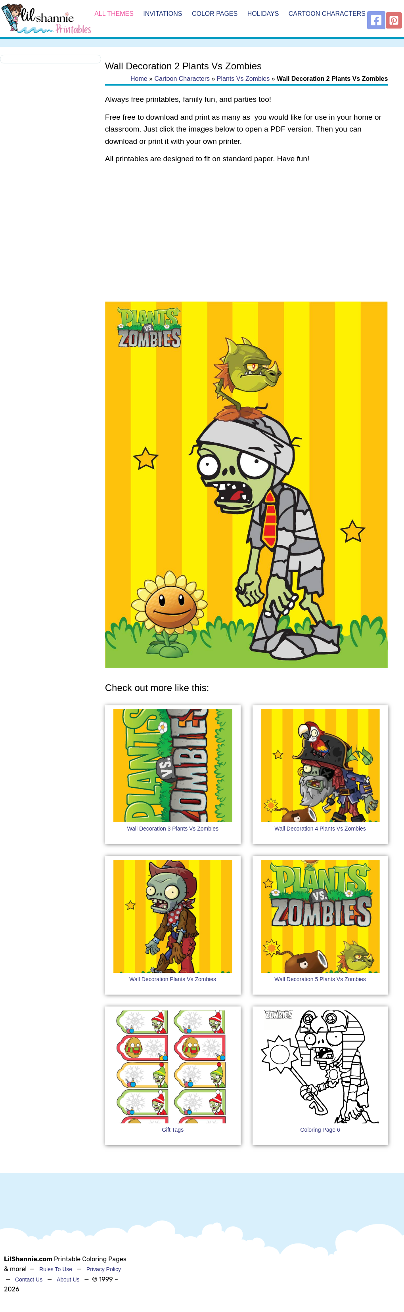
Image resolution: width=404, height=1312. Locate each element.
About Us (68, 1279)
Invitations (162, 13)
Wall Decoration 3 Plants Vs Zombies (172, 828)
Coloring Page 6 (320, 1130)
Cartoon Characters (327, 13)
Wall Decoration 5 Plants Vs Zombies (320, 979)
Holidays (263, 13)
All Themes (114, 13)
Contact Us (28, 1279)
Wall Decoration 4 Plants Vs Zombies (320, 828)
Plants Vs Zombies (243, 78)
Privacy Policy (103, 1269)
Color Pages (214, 13)
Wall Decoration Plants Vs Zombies (172, 979)
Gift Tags (173, 1130)
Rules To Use (55, 1269)
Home (138, 78)
